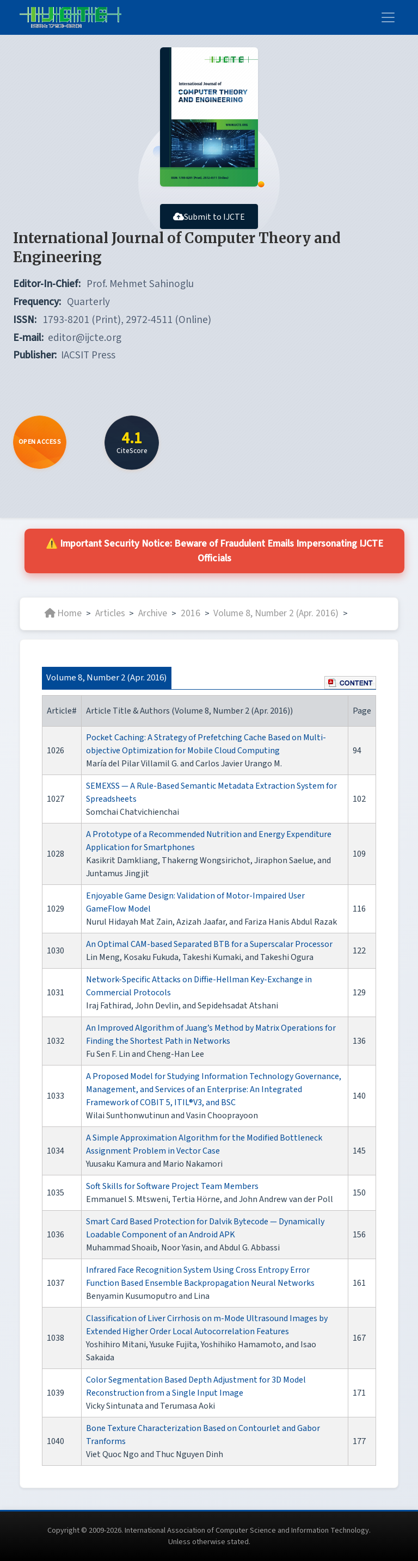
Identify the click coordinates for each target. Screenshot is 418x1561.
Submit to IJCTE (209, 217)
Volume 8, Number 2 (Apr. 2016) (276, 613)
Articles (110, 613)
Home (63, 613)
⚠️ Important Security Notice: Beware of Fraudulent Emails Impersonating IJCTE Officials (214, 551)
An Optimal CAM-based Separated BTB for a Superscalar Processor (209, 944)
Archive (152, 613)
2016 (190, 613)
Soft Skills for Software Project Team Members (172, 1186)
